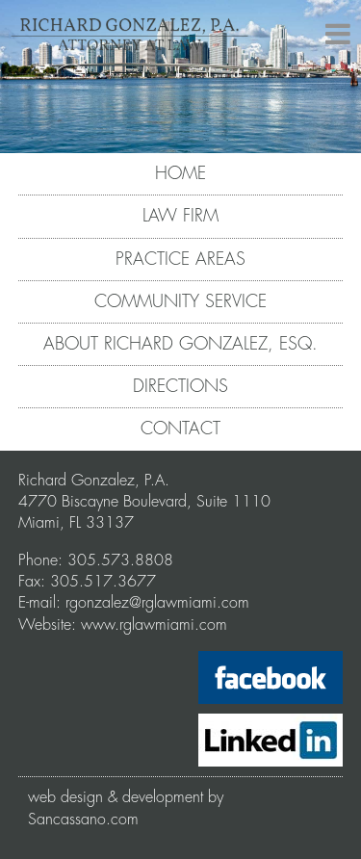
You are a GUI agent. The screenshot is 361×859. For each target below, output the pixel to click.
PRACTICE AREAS (180, 259)
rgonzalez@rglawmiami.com (157, 603)
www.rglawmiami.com (154, 625)
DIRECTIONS (180, 386)
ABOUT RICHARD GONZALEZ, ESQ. (180, 343)
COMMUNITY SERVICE (180, 301)
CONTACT (180, 428)
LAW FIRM (180, 215)
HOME (180, 173)
